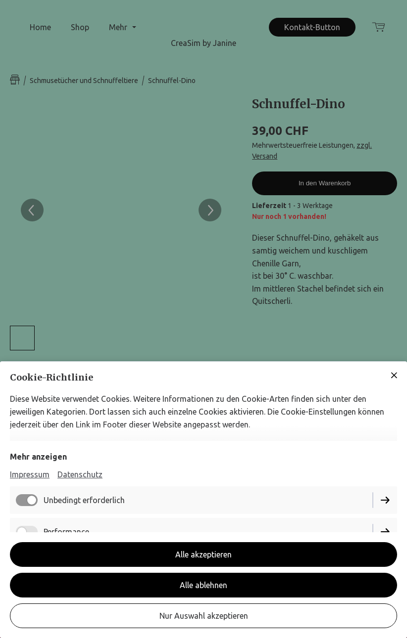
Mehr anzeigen (38, 456)
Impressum (30, 474)
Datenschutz (79, 474)
